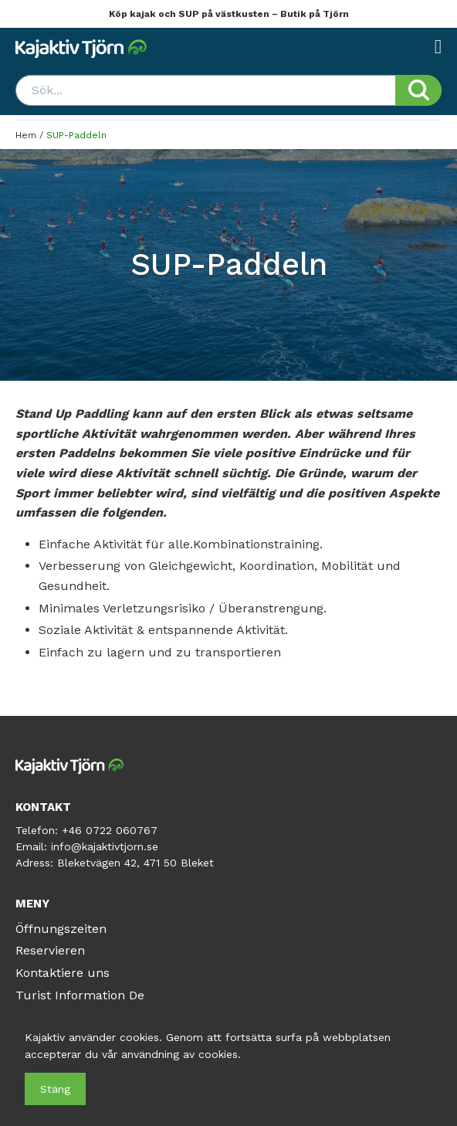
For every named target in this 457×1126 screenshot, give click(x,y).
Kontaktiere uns (62, 972)
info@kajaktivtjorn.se (104, 846)
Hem (25, 135)
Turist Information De (79, 995)
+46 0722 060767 (109, 830)
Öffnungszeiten (61, 928)
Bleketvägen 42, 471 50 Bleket (135, 862)
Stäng (55, 1089)
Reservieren (50, 950)
